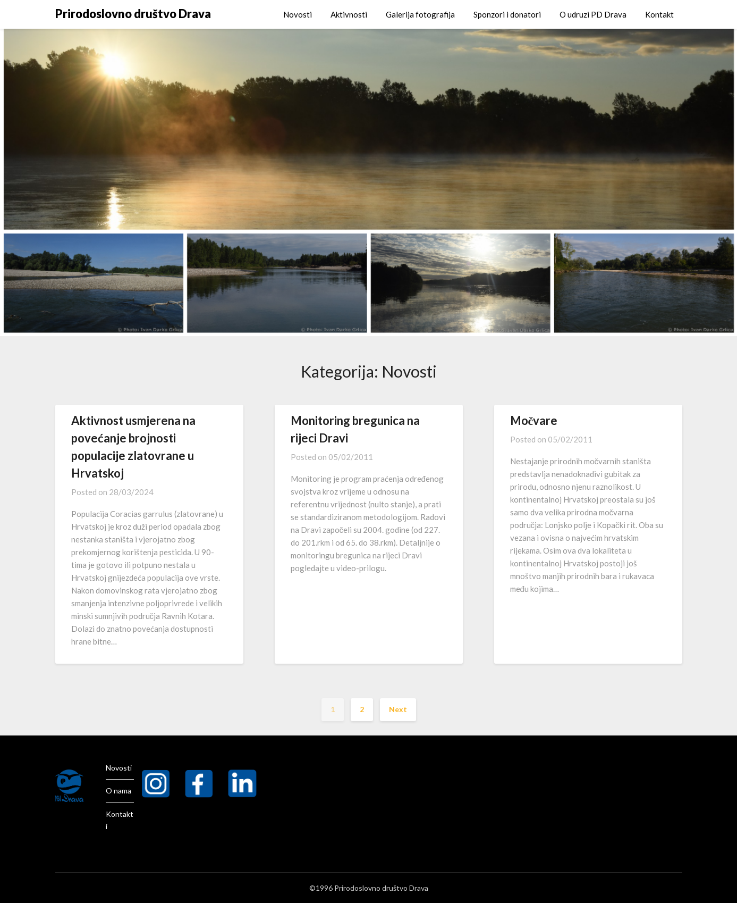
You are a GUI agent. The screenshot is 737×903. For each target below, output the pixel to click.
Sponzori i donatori (507, 14)
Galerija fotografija (420, 14)
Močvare (534, 420)
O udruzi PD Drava (593, 14)
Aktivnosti (349, 14)
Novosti (297, 14)
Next (398, 709)
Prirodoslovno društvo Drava (133, 13)
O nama (118, 790)
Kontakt (659, 14)
